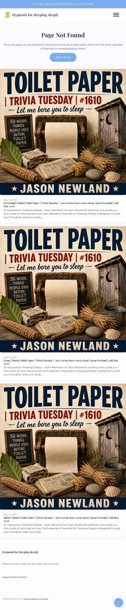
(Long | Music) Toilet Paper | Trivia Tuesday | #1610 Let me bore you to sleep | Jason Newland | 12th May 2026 (61, 362)
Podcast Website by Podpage (35, 599)
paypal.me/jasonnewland (14, 577)
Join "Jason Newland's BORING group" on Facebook (63, 4)
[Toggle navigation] (116, 15)
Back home (63, 57)
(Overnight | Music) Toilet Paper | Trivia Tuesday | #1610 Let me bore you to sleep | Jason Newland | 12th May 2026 (61, 205)
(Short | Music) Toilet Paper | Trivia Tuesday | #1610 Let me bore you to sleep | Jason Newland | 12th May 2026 (61, 519)
